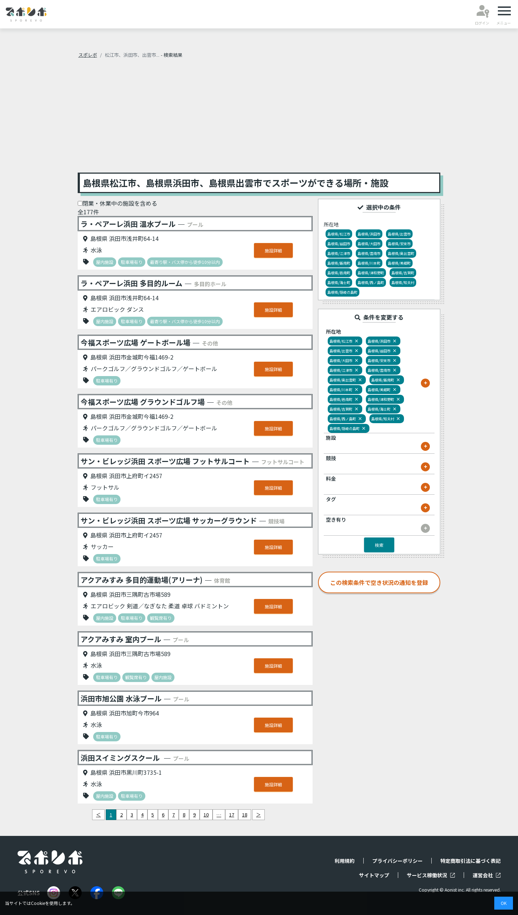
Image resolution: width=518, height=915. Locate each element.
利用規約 (345, 860)
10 (206, 814)
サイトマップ (374, 875)
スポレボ (87, 54)
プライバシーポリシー (397, 860)
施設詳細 (273, 250)
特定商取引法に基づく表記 (470, 860)
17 (231, 814)
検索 (379, 545)
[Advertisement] (259, 118)
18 (244, 814)
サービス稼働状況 (431, 875)
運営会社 (487, 875)
